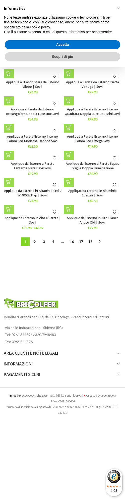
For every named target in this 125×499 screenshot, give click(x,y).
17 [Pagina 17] (81, 241)
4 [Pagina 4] (53, 241)
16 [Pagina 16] (72, 241)
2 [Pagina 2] (35, 241)
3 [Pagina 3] (44, 241)
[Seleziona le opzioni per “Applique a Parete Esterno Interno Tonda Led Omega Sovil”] (69, 127)
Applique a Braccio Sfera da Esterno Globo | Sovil (32, 84)
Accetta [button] (62, 45)
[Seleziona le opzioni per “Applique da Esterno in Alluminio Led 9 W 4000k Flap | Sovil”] (9, 182)
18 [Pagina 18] (90, 241)
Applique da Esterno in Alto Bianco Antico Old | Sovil (92, 220)
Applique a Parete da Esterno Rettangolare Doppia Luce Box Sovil (32, 111)
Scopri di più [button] (62, 57)
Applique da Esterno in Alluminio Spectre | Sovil (92, 193)
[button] (69, 73)
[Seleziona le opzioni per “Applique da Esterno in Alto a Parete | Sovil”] (9, 209)
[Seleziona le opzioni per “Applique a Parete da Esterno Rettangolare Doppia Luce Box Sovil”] (9, 100)
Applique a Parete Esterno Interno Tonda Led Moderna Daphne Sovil (32, 138)
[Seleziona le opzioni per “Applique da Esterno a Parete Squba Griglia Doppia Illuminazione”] (69, 155)
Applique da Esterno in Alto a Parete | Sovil (33, 220)
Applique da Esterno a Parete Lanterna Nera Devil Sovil (32, 165)
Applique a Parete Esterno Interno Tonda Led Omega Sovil (92, 138)
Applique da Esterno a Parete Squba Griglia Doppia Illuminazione (92, 165)
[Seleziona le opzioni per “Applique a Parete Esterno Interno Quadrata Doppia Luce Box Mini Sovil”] (69, 100)
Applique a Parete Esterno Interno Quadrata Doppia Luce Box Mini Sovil (92, 111)
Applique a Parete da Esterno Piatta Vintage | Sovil (92, 84)
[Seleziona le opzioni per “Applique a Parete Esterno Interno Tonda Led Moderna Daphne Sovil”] (9, 127)
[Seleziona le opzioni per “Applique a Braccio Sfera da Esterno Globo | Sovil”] (9, 73)
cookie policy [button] (40, 27)
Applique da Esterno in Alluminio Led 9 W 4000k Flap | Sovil (32, 193)
